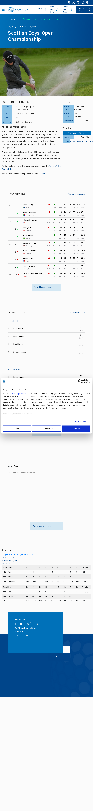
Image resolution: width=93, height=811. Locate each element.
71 (65, 220)
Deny (17, 428)
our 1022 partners (18, 394)
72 (70, 220)
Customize (47, 428)
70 (65, 205)
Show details (80, 421)
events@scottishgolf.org (81, 141)
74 (65, 212)
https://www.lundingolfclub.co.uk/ (18, 554)
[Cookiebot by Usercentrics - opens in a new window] (79, 381)
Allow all (76, 428)
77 (78, 243)
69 (78, 205)
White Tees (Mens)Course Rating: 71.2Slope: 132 (10, 560)
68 (74, 212)
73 (65, 228)
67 (74, 205)
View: (10, 466)
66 (78, 212)
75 (65, 266)
